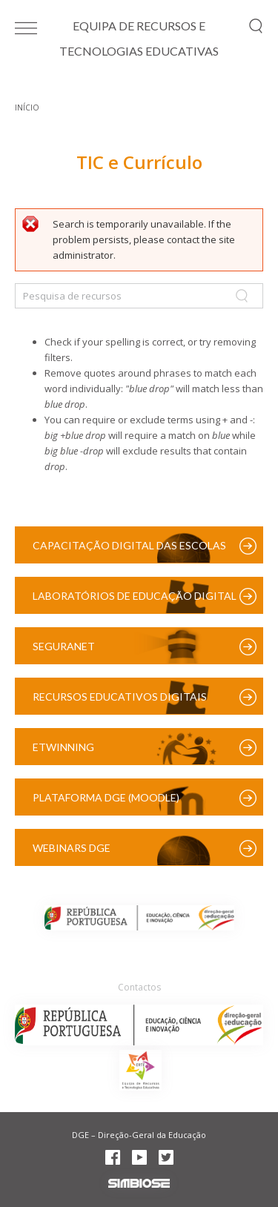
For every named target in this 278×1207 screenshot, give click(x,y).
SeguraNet (64, 646)
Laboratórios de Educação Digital (134, 595)
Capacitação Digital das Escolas (129, 545)
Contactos (139, 987)
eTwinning (63, 747)
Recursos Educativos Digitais (120, 696)
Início (27, 107)
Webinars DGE (71, 847)
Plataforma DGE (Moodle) (106, 797)
